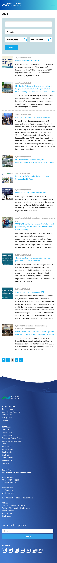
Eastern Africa (7, 446)
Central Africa (7, 432)
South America (7, 452)
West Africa (6, 463)
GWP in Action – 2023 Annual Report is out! (30, 193)
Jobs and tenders (8, 409)
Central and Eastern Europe (12, 438)
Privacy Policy (7, 417)
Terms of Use (7, 415)
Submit (11, 47)
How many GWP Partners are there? (28, 60)
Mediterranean (7, 449)
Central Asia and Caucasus (11, 441)
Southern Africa (7, 460)
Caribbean (5, 430)
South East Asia (7, 458)
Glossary (5, 420)
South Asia (6, 455)
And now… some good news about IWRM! (30, 292)
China (4, 444)
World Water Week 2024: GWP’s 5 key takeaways (32, 117)
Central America (7, 435)
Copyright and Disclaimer (11, 412)
